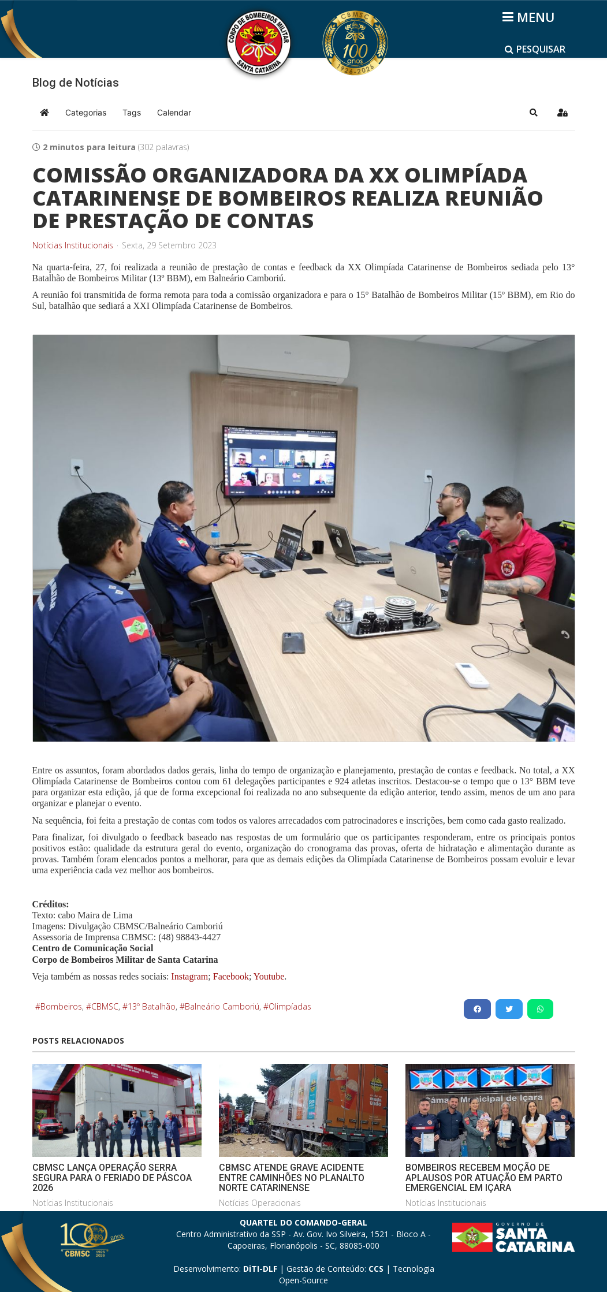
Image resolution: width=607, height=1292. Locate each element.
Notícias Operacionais (260, 1202)
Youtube (267, 976)
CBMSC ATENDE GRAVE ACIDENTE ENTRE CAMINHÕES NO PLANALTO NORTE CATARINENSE (291, 1177)
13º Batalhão (152, 1006)
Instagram (189, 976)
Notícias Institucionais (72, 245)
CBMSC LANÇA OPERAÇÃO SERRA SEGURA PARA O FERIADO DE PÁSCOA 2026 (112, 1177)
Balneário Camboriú (222, 1006)
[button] (533, 113)
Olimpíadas (290, 1006)
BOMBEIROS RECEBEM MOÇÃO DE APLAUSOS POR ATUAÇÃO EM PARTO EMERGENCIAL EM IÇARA (484, 1177)
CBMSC (104, 1006)
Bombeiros (61, 1006)
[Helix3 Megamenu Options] (530, 16)
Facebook (231, 976)
